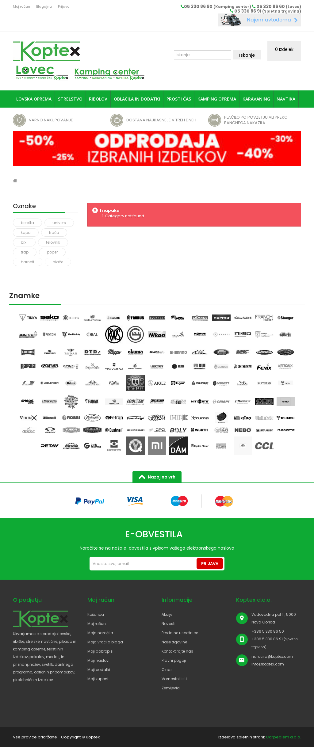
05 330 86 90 (217, 6)
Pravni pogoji (174, 660)
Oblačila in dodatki (137, 99)
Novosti (168, 623)
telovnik (53, 242)
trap (25, 252)
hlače (58, 262)
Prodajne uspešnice (180, 632)
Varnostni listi (174, 678)
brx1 (24, 242)
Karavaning (256, 99)
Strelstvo (70, 99)
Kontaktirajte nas (177, 651)
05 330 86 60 (278, 6)
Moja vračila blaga (105, 642)
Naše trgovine (174, 642)
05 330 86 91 (267, 11)
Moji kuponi (97, 678)
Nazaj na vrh (161, 477)
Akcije (167, 614)
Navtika (286, 99)
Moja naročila (100, 632)
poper (52, 252)
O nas (167, 669)
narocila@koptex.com (272, 656)
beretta (27, 222)
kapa (26, 232)
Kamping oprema (216, 99)
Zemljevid (171, 688)
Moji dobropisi (100, 651)
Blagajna (44, 6)
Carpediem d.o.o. (283, 737)
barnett (27, 262)
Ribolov (98, 99)
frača (54, 232)
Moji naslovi (98, 660)
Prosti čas (179, 99)
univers (59, 222)
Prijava (64, 6)
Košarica (95, 614)
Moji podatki (98, 669)
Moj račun (21, 6)
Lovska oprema (34, 99)
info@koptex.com (267, 664)
